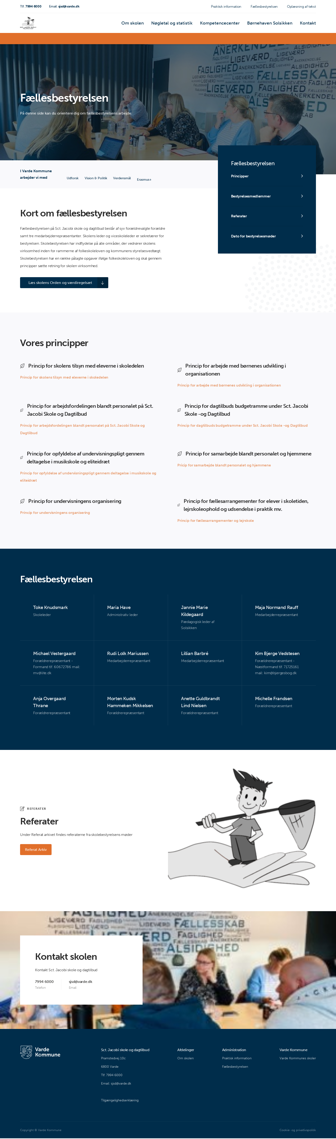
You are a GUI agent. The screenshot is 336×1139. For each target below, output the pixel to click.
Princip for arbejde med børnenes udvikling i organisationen (229, 385)
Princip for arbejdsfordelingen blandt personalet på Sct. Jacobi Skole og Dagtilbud (82, 430)
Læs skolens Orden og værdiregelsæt (57, 283)
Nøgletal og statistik (191, 24)
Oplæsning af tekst (301, 6)
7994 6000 (30, 6)
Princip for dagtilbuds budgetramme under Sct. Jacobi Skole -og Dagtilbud (242, 426)
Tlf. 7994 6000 (111, 1076)
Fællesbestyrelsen (264, 6)
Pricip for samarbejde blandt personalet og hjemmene (224, 465)
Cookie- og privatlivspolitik (298, 1130)
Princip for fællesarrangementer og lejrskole (215, 521)
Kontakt (309, 24)
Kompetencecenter (232, 24)
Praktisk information (226, 6)
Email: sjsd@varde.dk (116, 1084)
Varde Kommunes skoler (298, 1059)
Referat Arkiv (36, 850)
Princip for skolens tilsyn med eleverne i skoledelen (64, 378)
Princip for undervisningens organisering (55, 513)
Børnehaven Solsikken (276, 24)
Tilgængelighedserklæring (120, 1101)
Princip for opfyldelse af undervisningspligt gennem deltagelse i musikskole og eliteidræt (88, 477)
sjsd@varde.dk (64, 6)
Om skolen (157, 24)
